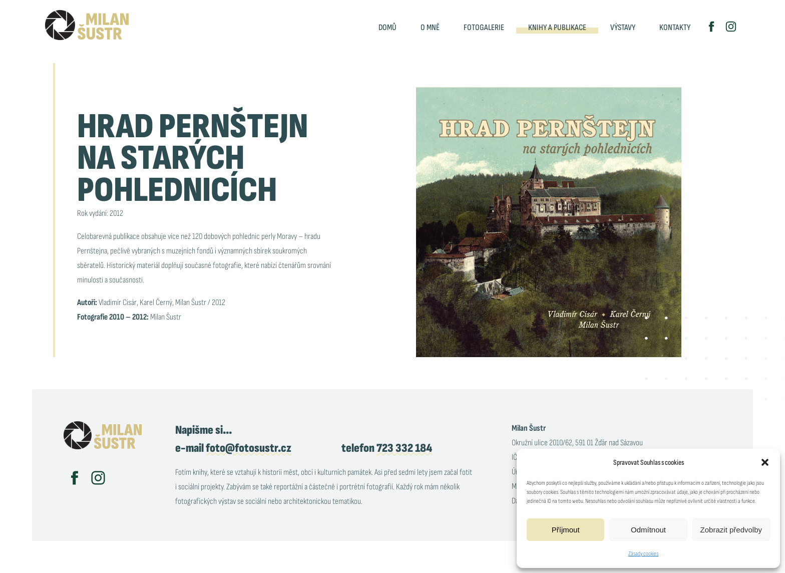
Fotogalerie (484, 28)
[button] (765, 462)
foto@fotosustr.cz (248, 448)
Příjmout (566, 529)
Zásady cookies (643, 553)
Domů (387, 28)
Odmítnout (648, 529)
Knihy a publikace (557, 28)
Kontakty (674, 28)
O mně (430, 28)
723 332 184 (404, 448)
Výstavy (622, 28)
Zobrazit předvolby (731, 529)
